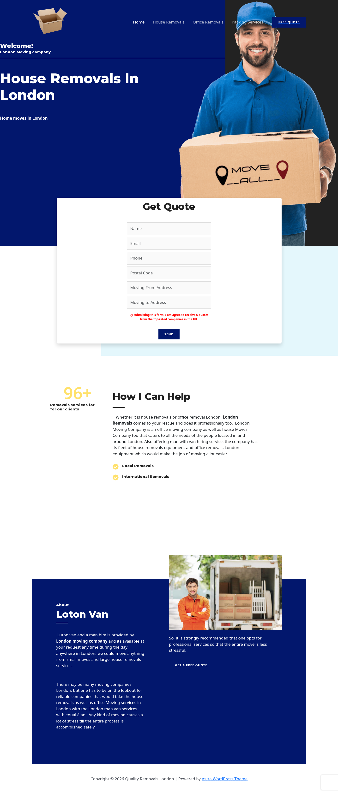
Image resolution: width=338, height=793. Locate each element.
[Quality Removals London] (50, 21)
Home (139, 22)
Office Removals (208, 22)
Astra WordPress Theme (224, 778)
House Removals (168, 22)
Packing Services (247, 22)
